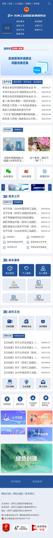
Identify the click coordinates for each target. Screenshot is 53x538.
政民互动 (20, 30)
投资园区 (39, 21)
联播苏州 (44, 176)
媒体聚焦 (37, 82)
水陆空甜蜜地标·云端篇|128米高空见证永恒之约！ (13, 161)
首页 (7, 28)
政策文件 (8, 202)
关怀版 (36, 4)
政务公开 (20, 26)
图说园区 (8, 130)
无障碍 (28, 4)
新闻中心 (39, 30)
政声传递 (7, 82)
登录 (4, 4)
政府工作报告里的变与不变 (16, 110)
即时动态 (27, 82)
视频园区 (18, 130)
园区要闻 (17, 82)
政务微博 (26, 176)
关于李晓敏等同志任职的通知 (18, 217)
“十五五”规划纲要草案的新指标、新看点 (23, 114)
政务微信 (8, 176)
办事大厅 (39, 26)
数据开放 (20, 34)
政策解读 (18, 202)
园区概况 (20, 21)
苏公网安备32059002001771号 (17, 519)
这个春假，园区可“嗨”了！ (39, 159)
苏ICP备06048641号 (9, 515)
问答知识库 (19, 336)
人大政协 (19, 4)
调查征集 (8, 336)
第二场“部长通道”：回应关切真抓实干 (22, 101)
